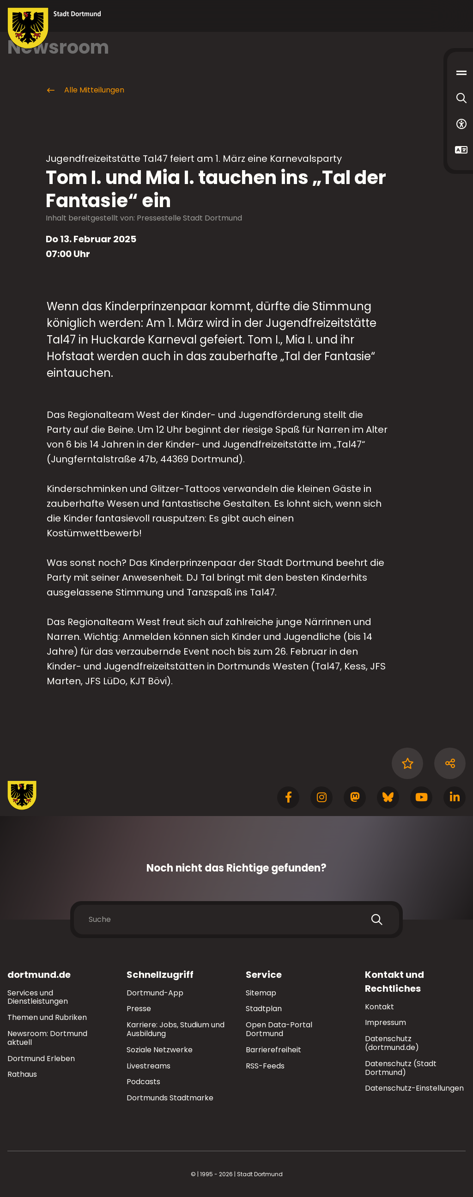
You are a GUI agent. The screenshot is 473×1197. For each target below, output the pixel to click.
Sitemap (261, 993)
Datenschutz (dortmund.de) (392, 1043)
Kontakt (379, 1006)
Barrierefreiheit (273, 1049)
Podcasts (143, 1081)
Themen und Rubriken (47, 1017)
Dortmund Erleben (41, 1058)
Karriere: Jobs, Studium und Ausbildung (175, 1029)
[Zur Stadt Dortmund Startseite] (54, 28)
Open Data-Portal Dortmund (279, 1029)
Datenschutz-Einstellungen (414, 1088)
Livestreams (148, 1066)
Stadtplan (264, 1008)
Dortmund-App (155, 993)
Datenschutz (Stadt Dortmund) (401, 1068)
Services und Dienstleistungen (37, 997)
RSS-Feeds (265, 1066)
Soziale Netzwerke (160, 1049)
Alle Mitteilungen (85, 90)
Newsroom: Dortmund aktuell (47, 1038)
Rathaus (22, 1074)
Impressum (385, 1022)
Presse (139, 1008)
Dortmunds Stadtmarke (170, 1098)
